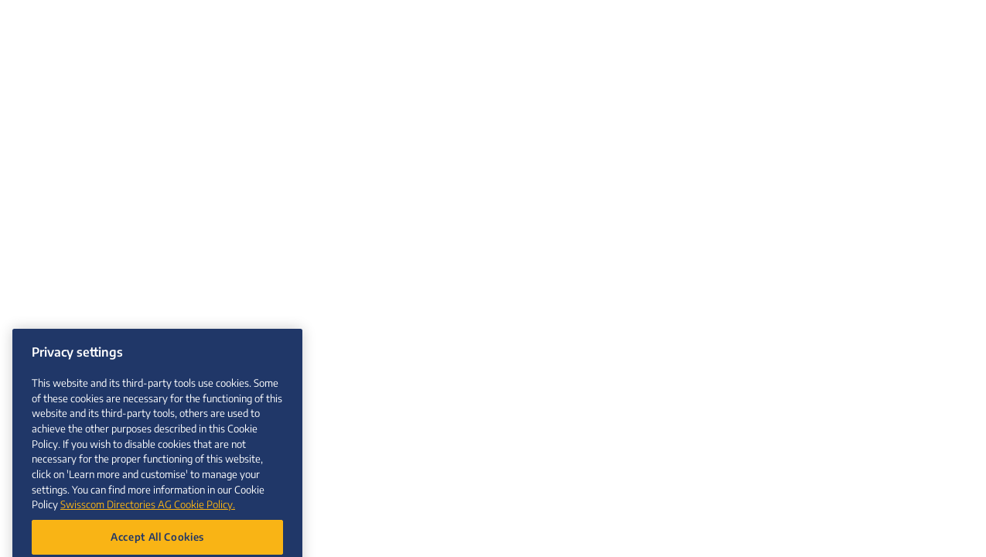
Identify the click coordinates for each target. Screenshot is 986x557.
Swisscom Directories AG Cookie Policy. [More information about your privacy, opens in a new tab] (147, 512)
